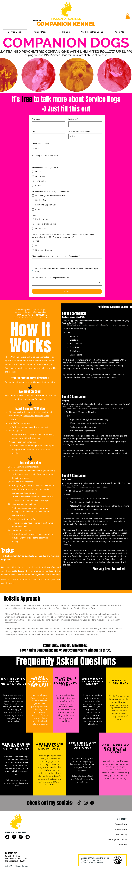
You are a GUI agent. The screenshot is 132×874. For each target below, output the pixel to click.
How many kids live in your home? (46, 155)
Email (34, 131)
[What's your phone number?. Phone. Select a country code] (72, 136)
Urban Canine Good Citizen (80, 406)
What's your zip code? (41, 143)
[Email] (48, 136)
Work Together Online (117, 839)
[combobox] (67, 283)
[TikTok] (79, 802)
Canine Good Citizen (77, 323)
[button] (127, 16)
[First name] (48, 124)
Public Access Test (76, 485)
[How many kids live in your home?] (66, 160)
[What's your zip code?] (66, 148)
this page (14, 780)
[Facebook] (92, 802)
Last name (73, 119)
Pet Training (121, 834)
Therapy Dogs (120, 829)
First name (36, 119)
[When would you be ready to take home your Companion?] (34, 261)
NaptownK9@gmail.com (16, 858)
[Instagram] (85, 802)
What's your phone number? (80, 131)
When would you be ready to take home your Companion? (56, 256)
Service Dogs (121, 824)
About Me (122, 844)
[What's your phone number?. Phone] (87, 136)
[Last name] (84, 124)
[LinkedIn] (27, 837)
